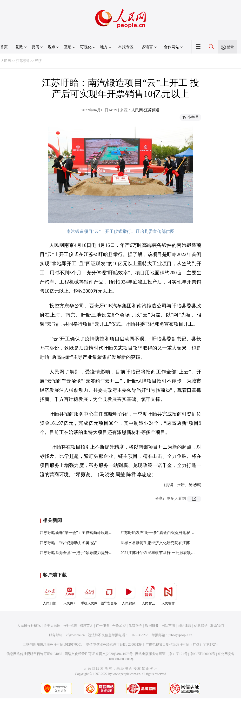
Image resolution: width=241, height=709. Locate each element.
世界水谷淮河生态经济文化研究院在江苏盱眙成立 (162, 543)
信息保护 (201, 626)
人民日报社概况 (29, 626)
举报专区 (126, 47)
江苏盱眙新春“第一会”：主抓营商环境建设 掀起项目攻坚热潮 (92, 533)
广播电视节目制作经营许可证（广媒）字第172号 (182, 644)
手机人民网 (89, 594)
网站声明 (168, 626)
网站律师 (184, 626)
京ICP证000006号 (202, 654)
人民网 (6, 61)
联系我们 (217, 626)
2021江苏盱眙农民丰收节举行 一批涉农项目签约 (161, 553)
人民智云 (148, 594)
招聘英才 (86, 626)
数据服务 (152, 626)
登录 (230, 47)
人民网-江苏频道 (145, 110)
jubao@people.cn (180, 635)
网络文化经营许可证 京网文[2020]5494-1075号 (99, 654)
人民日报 (49, 594)
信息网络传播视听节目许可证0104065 (34, 654)
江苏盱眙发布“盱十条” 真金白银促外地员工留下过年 (165, 533)
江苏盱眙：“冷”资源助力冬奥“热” (68, 543)
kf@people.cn (75, 635)
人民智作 (168, 594)
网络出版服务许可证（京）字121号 (161, 654)
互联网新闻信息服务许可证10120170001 (52, 644)
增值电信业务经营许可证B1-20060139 (114, 644)
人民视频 (128, 594)
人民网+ (69, 594)
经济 (38, 61)
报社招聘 (70, 626)
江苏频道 (23, 61)
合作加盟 (119, 626)
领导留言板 (108, 594)
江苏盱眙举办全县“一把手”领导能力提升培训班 (80, 553)
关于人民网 (52, 626)
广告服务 (102, 626)
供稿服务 (135, 626)
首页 (4, 47)
